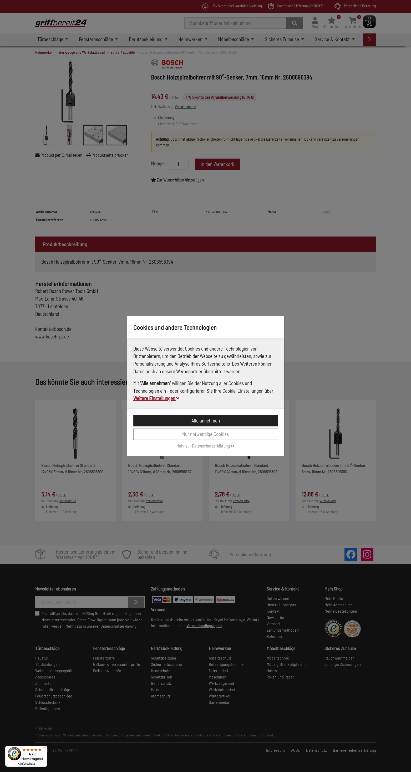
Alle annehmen (205, 420)
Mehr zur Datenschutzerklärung (205, 445)
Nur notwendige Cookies (205, 434)
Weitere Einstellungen (156, 398)
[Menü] (44, 749)
